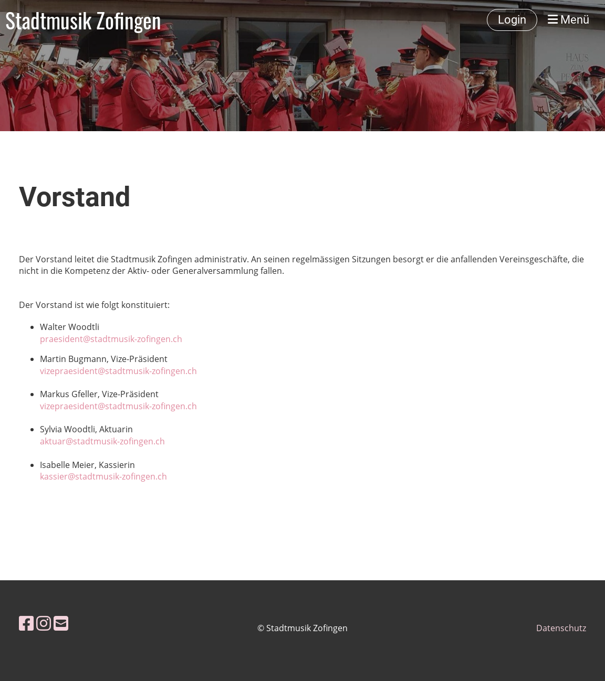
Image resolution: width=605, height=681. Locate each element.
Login (512, 19)
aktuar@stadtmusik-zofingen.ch (102, 441)
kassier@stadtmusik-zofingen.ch (103, 476)
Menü (568, 19)
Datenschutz (561, 628)
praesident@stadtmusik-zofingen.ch (111, 339)
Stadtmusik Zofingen (83, 20)
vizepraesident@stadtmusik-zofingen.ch (118, 371)
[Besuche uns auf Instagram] (43, 623)
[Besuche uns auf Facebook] (26, 623)
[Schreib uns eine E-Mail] (61, 623)
